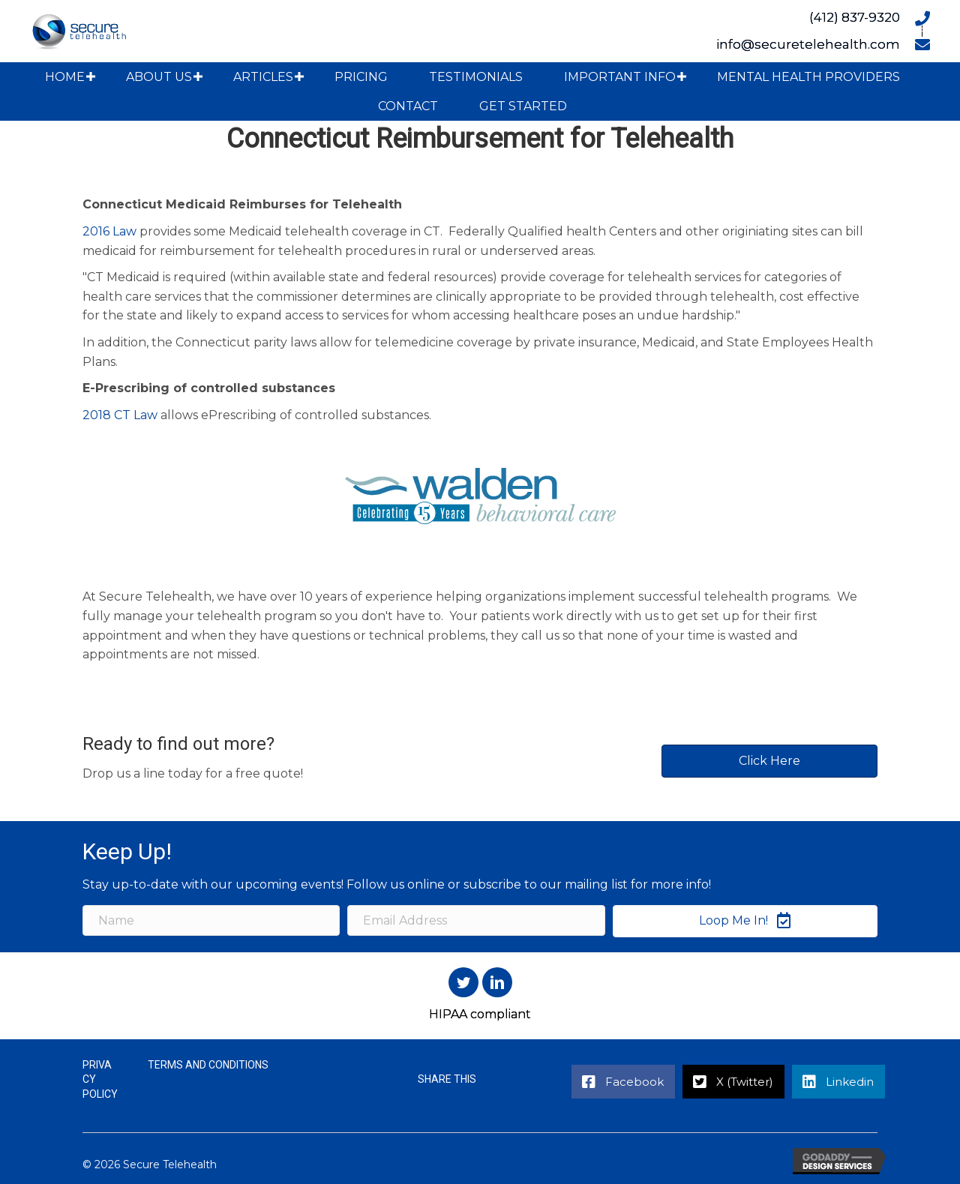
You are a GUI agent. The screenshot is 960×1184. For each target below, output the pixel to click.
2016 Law (109, 231)
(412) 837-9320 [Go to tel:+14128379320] (854, 17)
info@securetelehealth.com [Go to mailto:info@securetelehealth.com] (808, 44)
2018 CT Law (120, 415)
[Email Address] (475, 920)
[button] (90, 76)
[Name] (211, 920)
